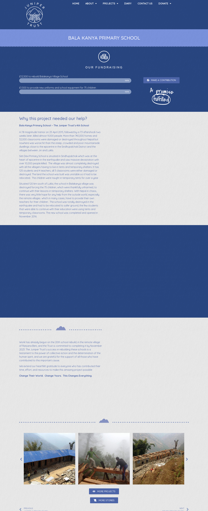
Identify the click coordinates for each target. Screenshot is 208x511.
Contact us (145, 3)
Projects (110, 3)
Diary (128, 3)
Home (75, 3)
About (91, 3)
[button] (161, 80)
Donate (164, 3)
